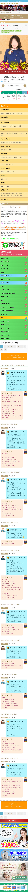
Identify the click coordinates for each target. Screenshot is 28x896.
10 (5, 350)
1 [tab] (11, 9)
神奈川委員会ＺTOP (6, 12)
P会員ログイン (14, 820)
